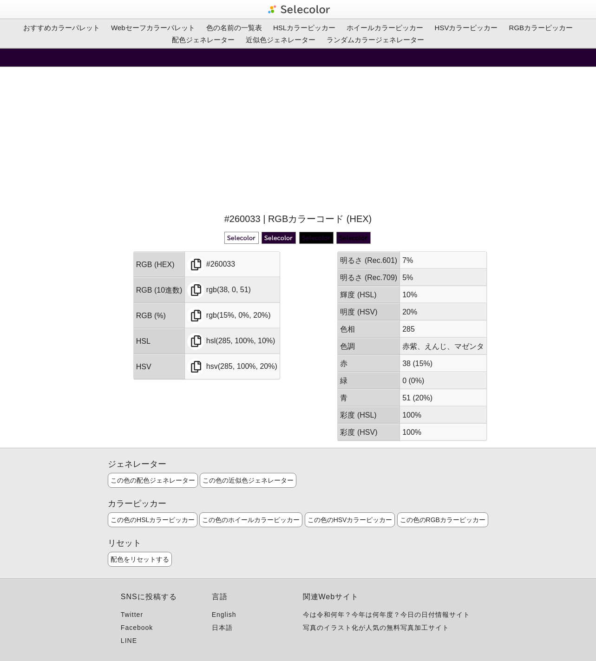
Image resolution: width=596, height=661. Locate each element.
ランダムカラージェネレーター (375, 40)
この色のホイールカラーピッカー (251, 520)
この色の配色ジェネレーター (153, 480)
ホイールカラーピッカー (385, 28)
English (224, 614)
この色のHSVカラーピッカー (350, 520)
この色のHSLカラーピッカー (153, 520)
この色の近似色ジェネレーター (248, 480)
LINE (129, 640)
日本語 (222, 627)
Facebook (137, 627)
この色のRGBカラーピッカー (442, 520)
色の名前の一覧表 (234, 28)
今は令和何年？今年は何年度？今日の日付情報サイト (386, 614)
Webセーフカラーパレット (153, 28)
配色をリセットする (140, 559)
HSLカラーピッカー (304, 28)
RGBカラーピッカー (541, 28)
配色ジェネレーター (203, 40)
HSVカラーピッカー (466, 28)
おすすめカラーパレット (61, 28)
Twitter (132, 614)
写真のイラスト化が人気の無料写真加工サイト (376, 627)
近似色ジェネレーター (280, 40)
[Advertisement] (298, 139)
